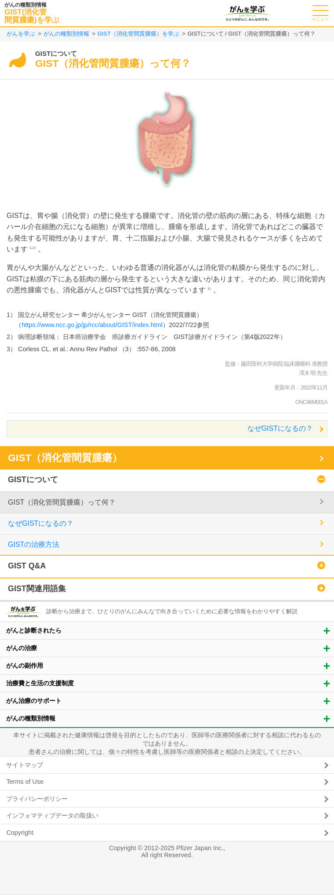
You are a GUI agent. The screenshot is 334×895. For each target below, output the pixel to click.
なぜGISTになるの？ (280, 428)
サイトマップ (24, 764)
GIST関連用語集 (37, 588)
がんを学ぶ (21, 33)
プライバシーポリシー (37, 798)
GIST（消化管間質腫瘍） (65, 457)
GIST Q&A (27, 565)
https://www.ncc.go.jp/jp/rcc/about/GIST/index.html (92, 324)
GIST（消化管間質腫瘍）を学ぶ (138, 33)
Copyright (19, 832)
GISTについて (33, 479)
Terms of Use (25, 781)
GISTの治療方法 (33, 544)
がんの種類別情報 (66, 33)
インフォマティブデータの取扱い (52, 815)
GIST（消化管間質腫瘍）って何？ (62, 502)
